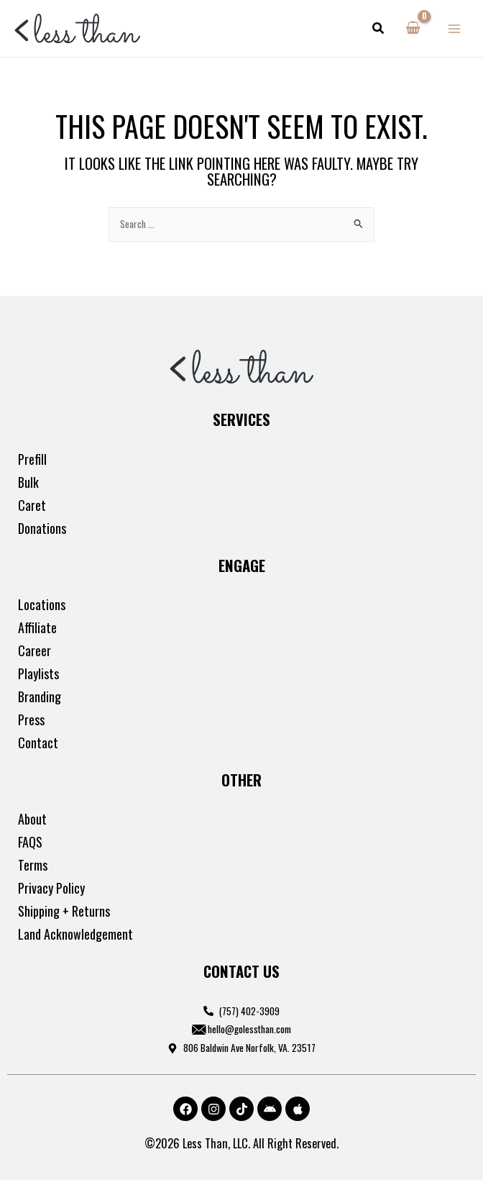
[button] (378, 28)
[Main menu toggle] (455, 28)
